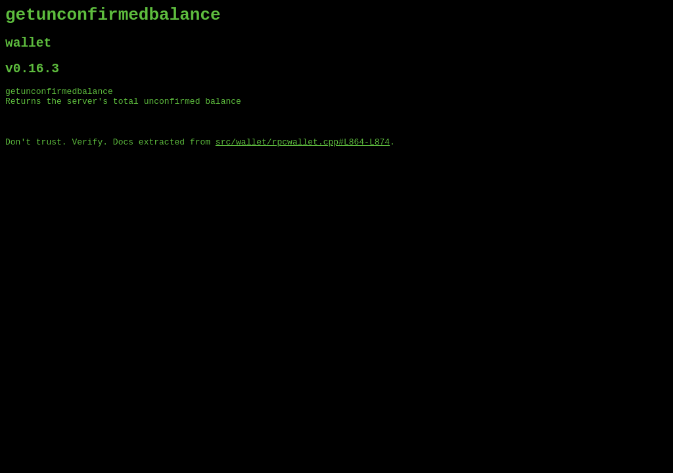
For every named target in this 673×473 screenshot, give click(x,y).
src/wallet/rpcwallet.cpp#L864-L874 (303, 160)
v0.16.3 (32, 78)
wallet (28, 49)
